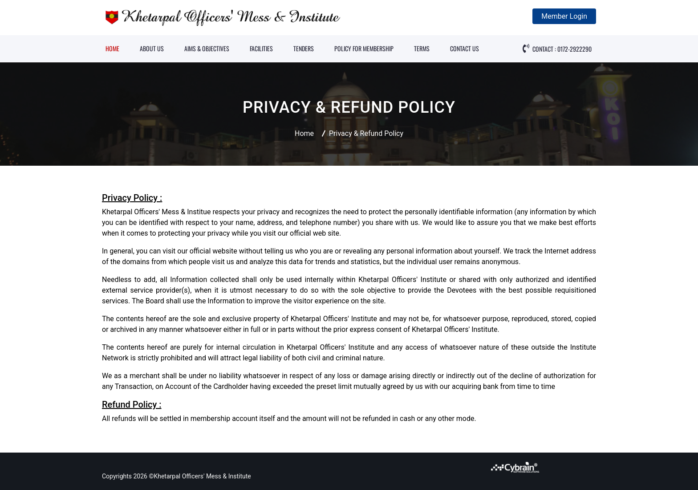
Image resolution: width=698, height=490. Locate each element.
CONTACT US (464, 48)
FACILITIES (261, 48)
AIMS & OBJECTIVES (206, 48)
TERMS (422, 48)
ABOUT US (152, 48)
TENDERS (303, 48)
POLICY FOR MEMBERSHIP (364, 48)
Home (304, 133)
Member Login (564, 16)
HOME (112, 48)
